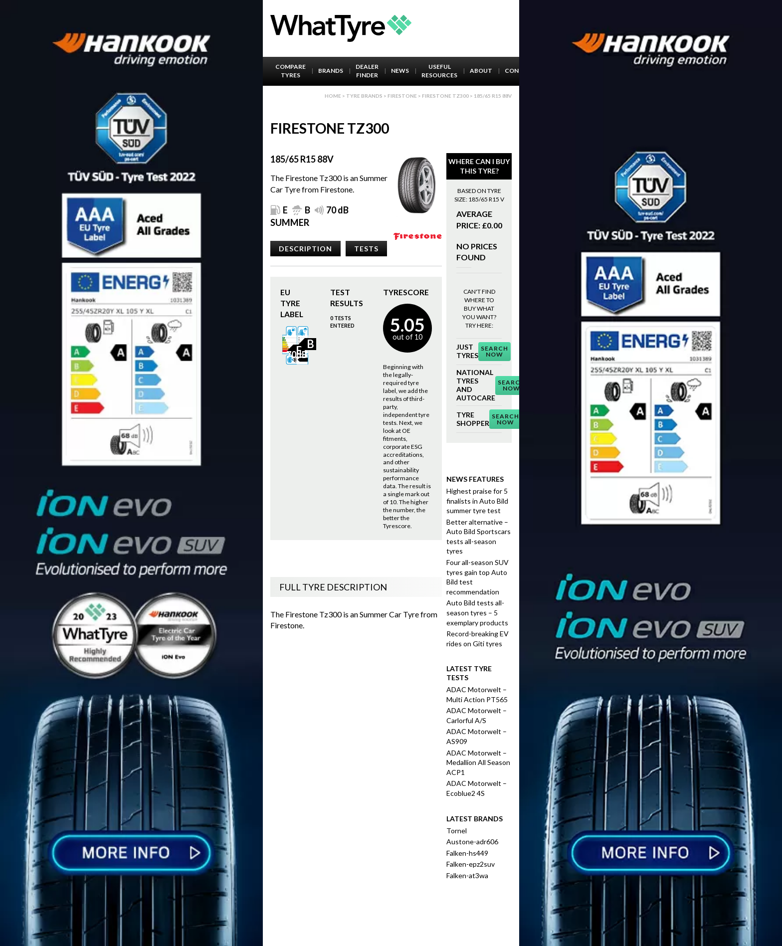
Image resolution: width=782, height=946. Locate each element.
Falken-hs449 (467, 853)
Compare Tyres (290, 71)
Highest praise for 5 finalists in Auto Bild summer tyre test (477, 501)
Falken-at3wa (467, 875)
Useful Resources (439, 71)
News (400, 70)
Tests (366, 248)
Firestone (402, 96)
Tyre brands (364, 96)
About (481, 70)
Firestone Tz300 (445, 96)
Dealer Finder (367, 71)
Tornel (456, 830)
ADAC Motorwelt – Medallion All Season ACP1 (478, 762)
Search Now (494, 351)
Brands (330, 70)
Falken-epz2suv (470, 864)
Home (333, 96)
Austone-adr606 (472, 841)
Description (305, 248)
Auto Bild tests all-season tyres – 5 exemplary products (477, 612)
